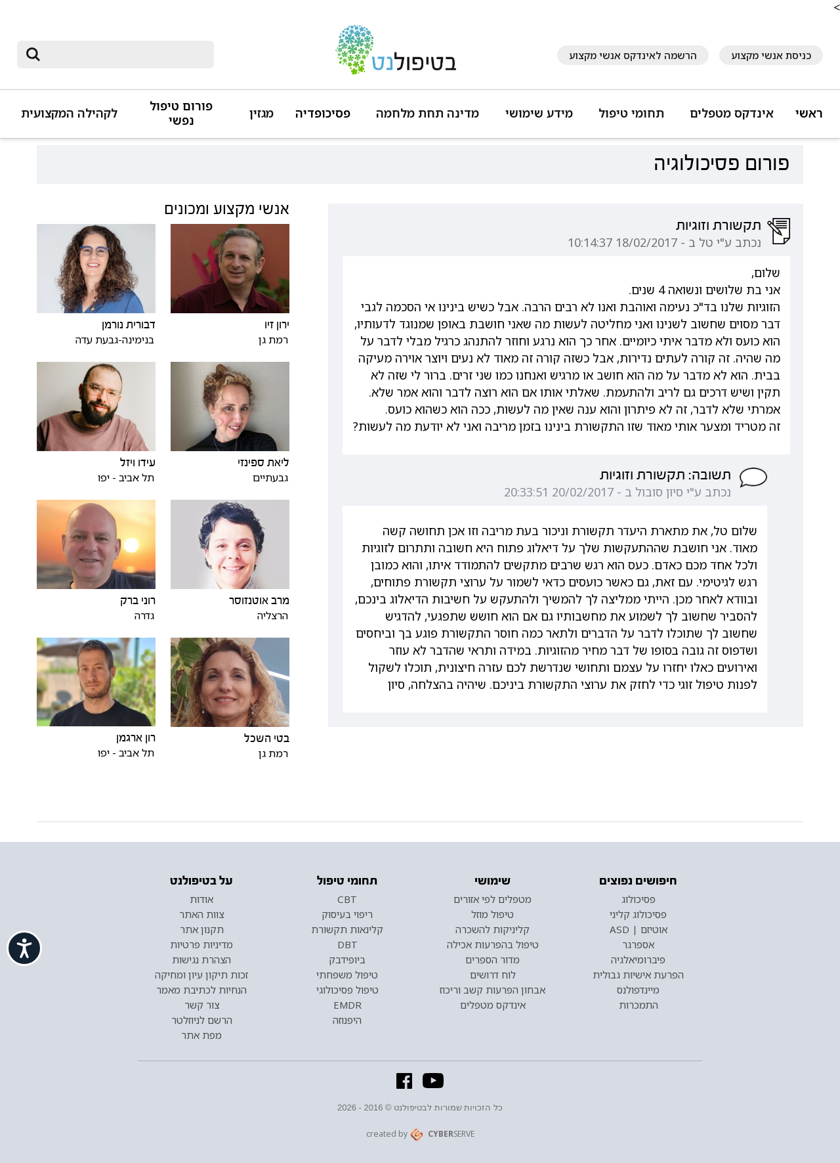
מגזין (261, 113)
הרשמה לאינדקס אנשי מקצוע (633, 55)
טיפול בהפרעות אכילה (493, 944)
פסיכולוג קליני (638, 914)
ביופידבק (347, 959)
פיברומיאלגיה (638, 959)
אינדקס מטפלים (732, 113)
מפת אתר (201, 1035)
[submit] (33, 54)
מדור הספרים (492, 959)
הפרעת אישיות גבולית (638, 974)
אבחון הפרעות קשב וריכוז (492, 990)
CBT (347, 899)
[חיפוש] (124, 54)
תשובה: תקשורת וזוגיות (665, 475)
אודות (201, 899)
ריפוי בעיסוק (347, 914)
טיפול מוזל (492, 914)
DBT (347, 944)
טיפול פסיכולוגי (347, 990)
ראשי (809, 113)
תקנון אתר (202, 929)
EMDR (347, 1005)
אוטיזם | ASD (638, 929)
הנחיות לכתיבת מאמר (201, 990)
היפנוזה (347, 1020)
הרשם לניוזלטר (201, 1020)
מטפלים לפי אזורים (492, 899)
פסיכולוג (638, 899)
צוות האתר (201, 914)
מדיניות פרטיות (201, 944)
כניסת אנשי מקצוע (771, 55)
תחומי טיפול (631, 113)
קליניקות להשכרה (492, 929)
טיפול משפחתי (347, 974)
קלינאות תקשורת (347, 929)
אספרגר (638, 944)
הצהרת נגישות (201, 959)
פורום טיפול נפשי (181, 113)
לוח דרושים (493, 974)
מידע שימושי (539, 113)
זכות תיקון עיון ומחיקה (201, 974)
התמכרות (638, 1005)
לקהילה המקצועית (69, 113)
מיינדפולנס (638, 990)
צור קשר (201, 1005)
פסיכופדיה (322, 113)
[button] (729, 119)
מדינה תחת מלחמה (427, 113)
